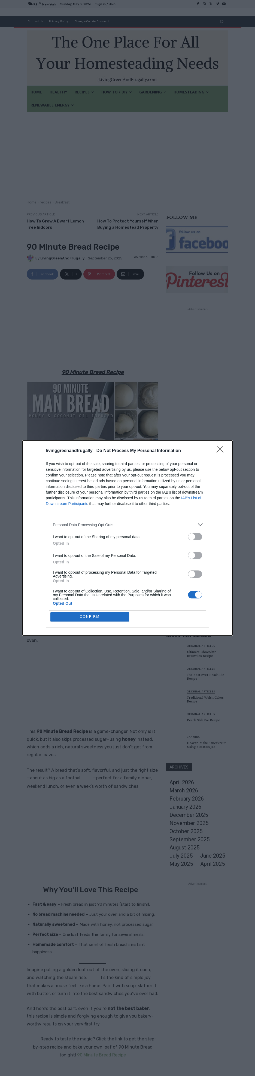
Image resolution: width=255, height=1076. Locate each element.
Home (31, 202)
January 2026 (185, 807)
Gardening (196, 498)
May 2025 (181, 864)
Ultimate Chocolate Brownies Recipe (202, 527)
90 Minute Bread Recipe (101, 1055)
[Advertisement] (127, 152)
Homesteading (199, 565)
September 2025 (189, 839)
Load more (197, 613)
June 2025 (212, 855)
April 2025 (212, 864)
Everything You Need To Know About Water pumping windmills (205, 573)
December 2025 (188, 815)
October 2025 (185, 831)
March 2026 (183, 790)
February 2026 (186, 798)
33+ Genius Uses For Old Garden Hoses (206, 505)
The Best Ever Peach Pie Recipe (205, 676)
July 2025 (181, 855)
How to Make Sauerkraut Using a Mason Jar (206, 745)
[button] (222, 21)
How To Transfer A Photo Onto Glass (207, 550)
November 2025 (188, 823)
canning (193, 736)
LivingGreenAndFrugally (62, 258)
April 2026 (181, 782)
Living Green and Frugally (88, 555)
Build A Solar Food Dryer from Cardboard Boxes (205, 596)
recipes (45, 202)
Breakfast (62, 202)
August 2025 (184, 847)
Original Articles (202, 521)
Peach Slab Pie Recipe (203, 720)
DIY (189, 544)
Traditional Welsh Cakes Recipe (205, 699)
